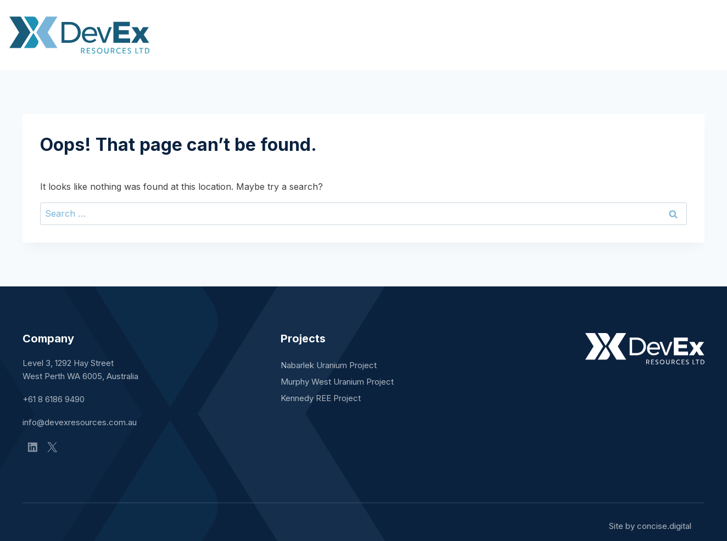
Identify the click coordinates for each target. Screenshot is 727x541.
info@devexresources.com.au (80, 422)
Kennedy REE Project (321, 398)
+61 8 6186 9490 (54, 399)
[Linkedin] (32, 447)
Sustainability (612, 34)
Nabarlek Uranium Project (329, 365)
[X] (52, 447)
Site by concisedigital (650, 526)
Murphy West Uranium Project (337, 381)
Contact (687, 34)
